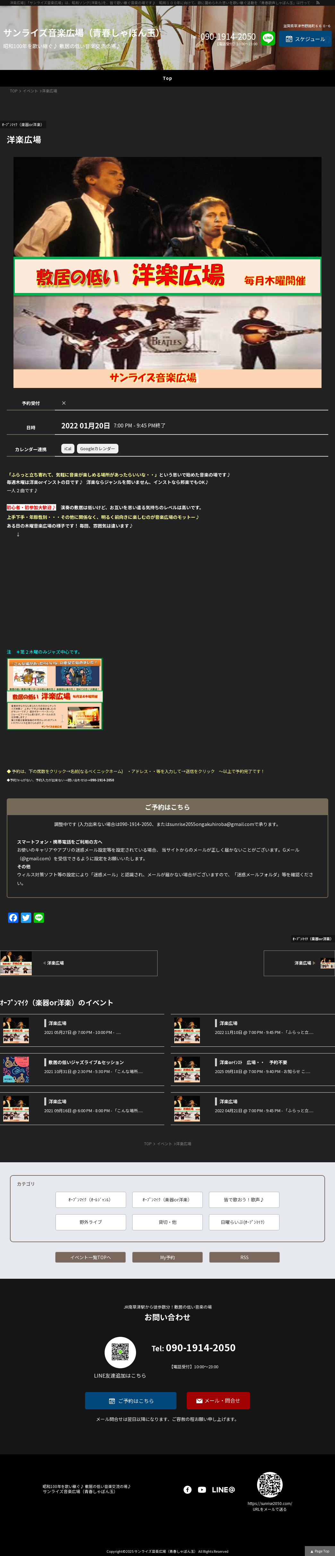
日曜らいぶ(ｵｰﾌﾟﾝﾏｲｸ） (244, 1222)
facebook (188, 1490)
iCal (67, 448)
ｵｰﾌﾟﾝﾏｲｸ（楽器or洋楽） (167, 1199)
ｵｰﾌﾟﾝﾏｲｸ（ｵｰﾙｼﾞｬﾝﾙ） (90, 1199)
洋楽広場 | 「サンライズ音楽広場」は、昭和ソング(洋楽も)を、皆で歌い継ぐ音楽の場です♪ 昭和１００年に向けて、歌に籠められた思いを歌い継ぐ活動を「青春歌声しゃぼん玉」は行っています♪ (163, 2)
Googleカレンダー (97, 448)
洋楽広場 (57, 1023)
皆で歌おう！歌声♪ (244, 1199)
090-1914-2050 (228, 36)
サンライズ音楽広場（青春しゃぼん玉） (84, 32)
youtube (202, 1490)
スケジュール (310, 39)
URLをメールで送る (270, 1509)
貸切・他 (167, 1222)
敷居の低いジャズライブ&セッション (86, 1062)
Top (167, 78)
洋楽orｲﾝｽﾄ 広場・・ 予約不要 (253, 1062)
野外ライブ (91, 1222)
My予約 (167, 1257)
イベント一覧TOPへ (90, 1257)
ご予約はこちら (136, 1401)
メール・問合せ (222, 1400)
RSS (244, 1257)
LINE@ (223, 1490)
